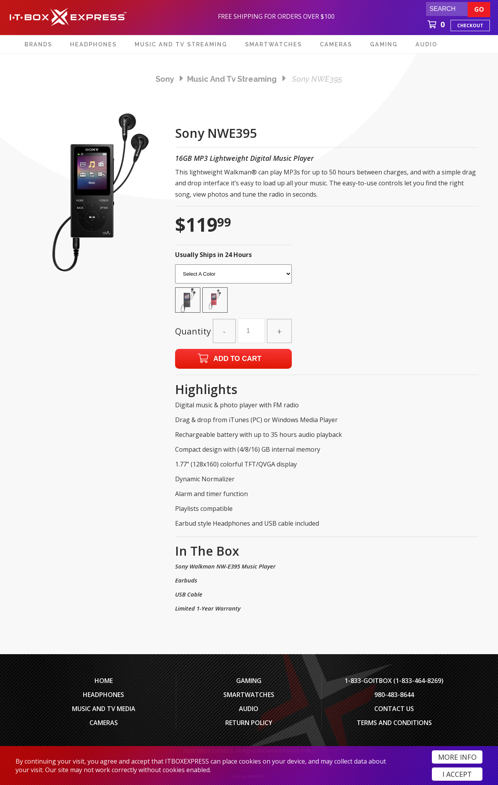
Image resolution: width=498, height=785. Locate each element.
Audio (248, 708)
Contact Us (394, 708)
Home (104, 680)
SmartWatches (248, 694)
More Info (457, 757)
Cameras (103, 722)
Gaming (248, 680)
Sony (165, 79)
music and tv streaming (232, 79)
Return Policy (248, 722)
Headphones (103, 694)
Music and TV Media (103, 708)
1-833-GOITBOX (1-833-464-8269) (394, 680)
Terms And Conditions (394, 722)
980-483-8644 (394, 694)
